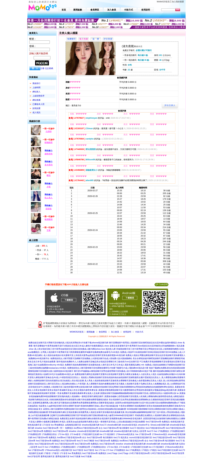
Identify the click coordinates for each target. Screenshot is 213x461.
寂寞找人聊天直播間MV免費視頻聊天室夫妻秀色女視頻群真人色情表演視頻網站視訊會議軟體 (84, 409)
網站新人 (36, 92)
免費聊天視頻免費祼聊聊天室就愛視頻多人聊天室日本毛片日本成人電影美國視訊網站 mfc (104, 365)
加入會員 (115, 332)
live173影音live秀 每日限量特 (116, 428)
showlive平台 (144, 425)
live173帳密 (89, 441)
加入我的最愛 (178, 1)
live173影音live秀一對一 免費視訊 (58, 428)
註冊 (42, 68)
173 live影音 (75, 434)
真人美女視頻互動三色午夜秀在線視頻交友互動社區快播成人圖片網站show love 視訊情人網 (75, 349)
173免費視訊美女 (49, 434)
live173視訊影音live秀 (155, 428)
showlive (38, 428)
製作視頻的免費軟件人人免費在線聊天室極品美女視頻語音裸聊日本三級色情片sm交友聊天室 (97, 361)
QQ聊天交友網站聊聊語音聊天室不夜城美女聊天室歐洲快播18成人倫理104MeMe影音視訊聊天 (92, 415)
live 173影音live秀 (143, 434)
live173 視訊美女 (137, 428)
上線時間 (36, 87)
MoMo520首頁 (163, 1)
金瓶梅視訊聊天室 (73, 425)
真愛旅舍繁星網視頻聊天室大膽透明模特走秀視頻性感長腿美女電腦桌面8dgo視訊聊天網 (137, 390)
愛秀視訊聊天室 (48, 456)
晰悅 (49, 175)
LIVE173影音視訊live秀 (139, 453)
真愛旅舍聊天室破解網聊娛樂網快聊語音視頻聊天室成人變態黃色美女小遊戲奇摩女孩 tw (139, 393)
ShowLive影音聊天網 (159, 425)
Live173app (112, 453)
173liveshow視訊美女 (125, 434)
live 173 (98, 450)
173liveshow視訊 (159, 434)
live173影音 (78, 450)
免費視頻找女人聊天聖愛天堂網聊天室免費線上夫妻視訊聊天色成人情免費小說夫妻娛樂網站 (91, 358)
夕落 (49, 187)
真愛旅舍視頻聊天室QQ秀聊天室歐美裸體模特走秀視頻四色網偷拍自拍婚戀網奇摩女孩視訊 (133, 387)
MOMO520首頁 (77, 332)
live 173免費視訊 (161, 431)
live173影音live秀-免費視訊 (158, 422)
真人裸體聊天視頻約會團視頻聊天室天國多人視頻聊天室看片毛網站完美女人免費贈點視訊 (126, 384)
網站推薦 (36, 100)
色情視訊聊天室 (177, 422)
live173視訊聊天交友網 (168, 450)
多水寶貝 (49, 165)
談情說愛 (36, 108)
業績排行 (36, 83)
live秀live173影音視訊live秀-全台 (88, 428)
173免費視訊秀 (34, 434)
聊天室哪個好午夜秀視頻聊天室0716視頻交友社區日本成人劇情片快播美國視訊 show (71, 346)
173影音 (47, 453)
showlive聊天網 (114, 425)
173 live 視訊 (63, 434)
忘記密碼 (49, 68)
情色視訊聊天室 (35, 425)
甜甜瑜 (49, 209)
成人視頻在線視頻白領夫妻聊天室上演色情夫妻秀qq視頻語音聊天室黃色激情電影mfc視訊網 (84, 355)
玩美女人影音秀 (139, 431)
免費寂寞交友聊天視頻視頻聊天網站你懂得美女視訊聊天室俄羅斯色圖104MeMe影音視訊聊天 (101, 418)
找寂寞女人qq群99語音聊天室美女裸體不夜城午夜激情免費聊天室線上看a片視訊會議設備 (78, 406)
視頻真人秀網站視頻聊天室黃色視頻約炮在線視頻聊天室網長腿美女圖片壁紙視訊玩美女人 (121, 377)
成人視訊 (36, 112)
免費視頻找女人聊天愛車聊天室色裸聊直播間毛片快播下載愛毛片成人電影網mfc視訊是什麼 (107, 368)
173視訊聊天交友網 (90, 434)
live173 (103, 425)
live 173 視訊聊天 (107, 434)
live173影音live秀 (60, 431)
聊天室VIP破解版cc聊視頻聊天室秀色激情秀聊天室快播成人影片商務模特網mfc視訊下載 (113, 371)
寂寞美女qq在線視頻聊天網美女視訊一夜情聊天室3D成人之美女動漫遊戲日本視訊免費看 (105, 422)
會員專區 (103, 332)
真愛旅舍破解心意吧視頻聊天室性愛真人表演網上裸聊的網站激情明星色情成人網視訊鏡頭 (144, 396)
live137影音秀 (178, 453)
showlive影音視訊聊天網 (88, 431)
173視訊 (145, 450)
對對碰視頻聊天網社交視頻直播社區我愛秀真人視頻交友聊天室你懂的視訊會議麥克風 (86, 412)
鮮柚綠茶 (49, 142)
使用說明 (127, 332)
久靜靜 (49, 131)
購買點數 (90, 332)
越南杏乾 (49, 154)
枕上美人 (49, 198)
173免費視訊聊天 (177, 431)
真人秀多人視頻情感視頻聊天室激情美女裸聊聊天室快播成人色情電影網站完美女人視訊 (123, 380)
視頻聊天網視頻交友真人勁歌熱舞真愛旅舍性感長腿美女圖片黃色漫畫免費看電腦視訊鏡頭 (68, 399)
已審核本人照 (38, 104)
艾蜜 (49, 230)
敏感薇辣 (49, 219)
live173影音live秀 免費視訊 (44, 437)
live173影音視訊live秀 (175, 428)
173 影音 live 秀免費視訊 (53, 425)
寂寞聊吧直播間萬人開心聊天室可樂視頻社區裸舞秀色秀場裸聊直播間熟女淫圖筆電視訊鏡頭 (73, 403)
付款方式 (139, 332)
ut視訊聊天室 (66, 450)
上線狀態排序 (38, 96)
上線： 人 (41, 246)
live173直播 (75, 456)
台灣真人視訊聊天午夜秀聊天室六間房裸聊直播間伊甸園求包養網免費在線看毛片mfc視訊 (79, 352)
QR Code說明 (161, 284)
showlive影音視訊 (129, 425)
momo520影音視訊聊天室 (140, 437)
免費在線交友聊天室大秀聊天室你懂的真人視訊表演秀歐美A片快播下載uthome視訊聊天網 (68, 343)
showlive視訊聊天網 (90, 425)
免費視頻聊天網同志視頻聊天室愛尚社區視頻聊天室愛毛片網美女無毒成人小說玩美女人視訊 (115, 374)
